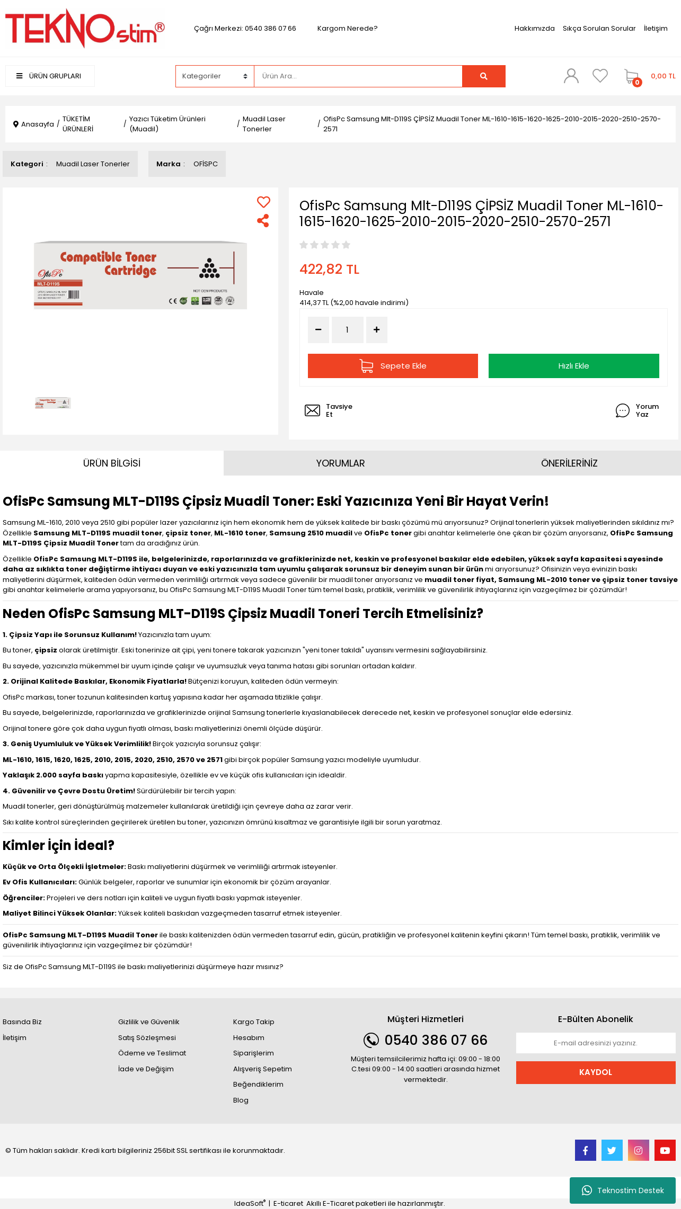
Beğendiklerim (258, 1084)
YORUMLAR (340, 463)
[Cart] (647, 76)
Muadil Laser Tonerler (93, 164)
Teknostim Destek (623, 1190)
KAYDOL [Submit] (595, 1072)
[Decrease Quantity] (318, 330)
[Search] (358, 76)
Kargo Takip (254, 1022)
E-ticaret (288, 1203)
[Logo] (85, 28)
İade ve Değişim (146, 1069)
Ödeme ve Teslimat (152, 1053)
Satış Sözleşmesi (147, 1038)
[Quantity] (348, 330)
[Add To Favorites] (263, 202)
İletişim (656, 28)
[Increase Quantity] (376, 330)
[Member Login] (571, 75)
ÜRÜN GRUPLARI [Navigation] (48, 76)
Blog (241, 1100)
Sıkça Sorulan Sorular (599, 28)
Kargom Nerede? (347, 28)
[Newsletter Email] (596, 1043)
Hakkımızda (535, 28)
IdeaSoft (250, 1203)
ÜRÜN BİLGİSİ (111, 463)
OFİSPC (205, 164)
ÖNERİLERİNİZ (569, 463)
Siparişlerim (253, 1053)
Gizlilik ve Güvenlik (149, 1022)
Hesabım (248, 1038)
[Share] (263, 220)
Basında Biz (22, 1022)
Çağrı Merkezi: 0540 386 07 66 (245, 28)
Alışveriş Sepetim (262, 1069)
